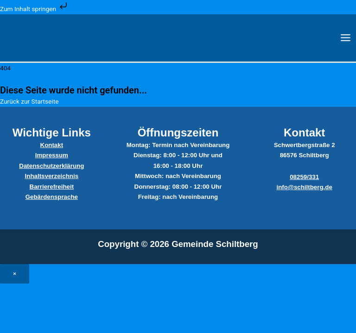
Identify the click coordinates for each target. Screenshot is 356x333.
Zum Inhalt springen (34, 8)
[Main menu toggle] (345, 38)
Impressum (51, 155)
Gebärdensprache (51, 196)
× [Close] (14, 273)
